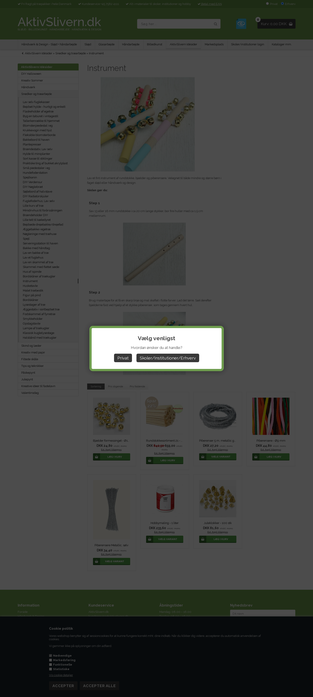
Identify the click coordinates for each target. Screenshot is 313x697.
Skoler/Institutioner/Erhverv (168, 357)
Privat (123, 357)
